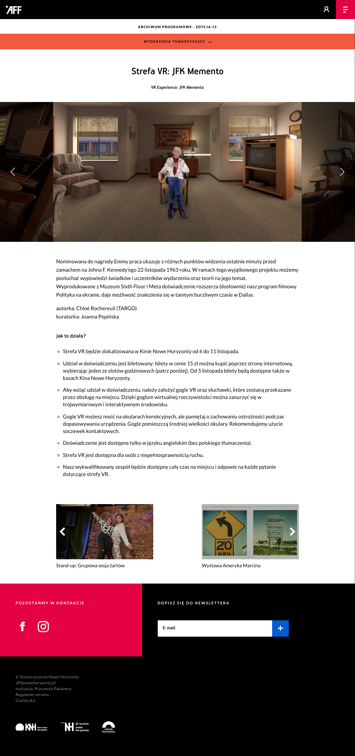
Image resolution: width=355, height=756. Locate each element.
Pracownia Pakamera (52, 689)
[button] (342, 172)
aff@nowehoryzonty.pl (35, 683)
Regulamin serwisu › (33, 695)
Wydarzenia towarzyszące (174, 42)
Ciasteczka (25, 700)
